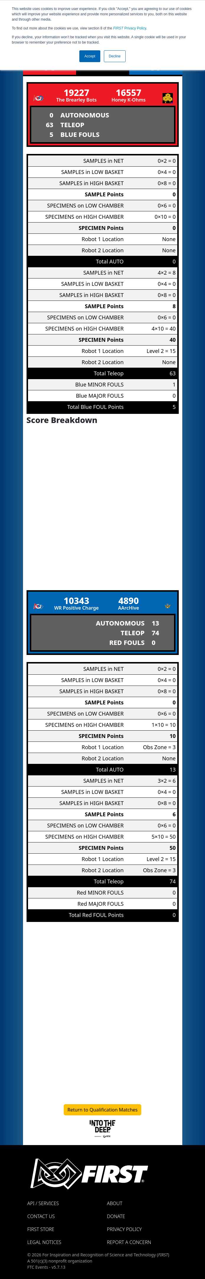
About (114, 1203)
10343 (76, 601)
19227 (76, 93)
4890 (128, 601)
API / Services (43, 1203)
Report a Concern (129, 1242)
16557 (128, 93)
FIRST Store (41, 1229)
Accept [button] (89, 56)
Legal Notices (44, 1242)
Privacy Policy (129, 28)
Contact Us (41, 1216)
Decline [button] (115, 56)
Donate (116, 1216)
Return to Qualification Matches (103, 1110)
